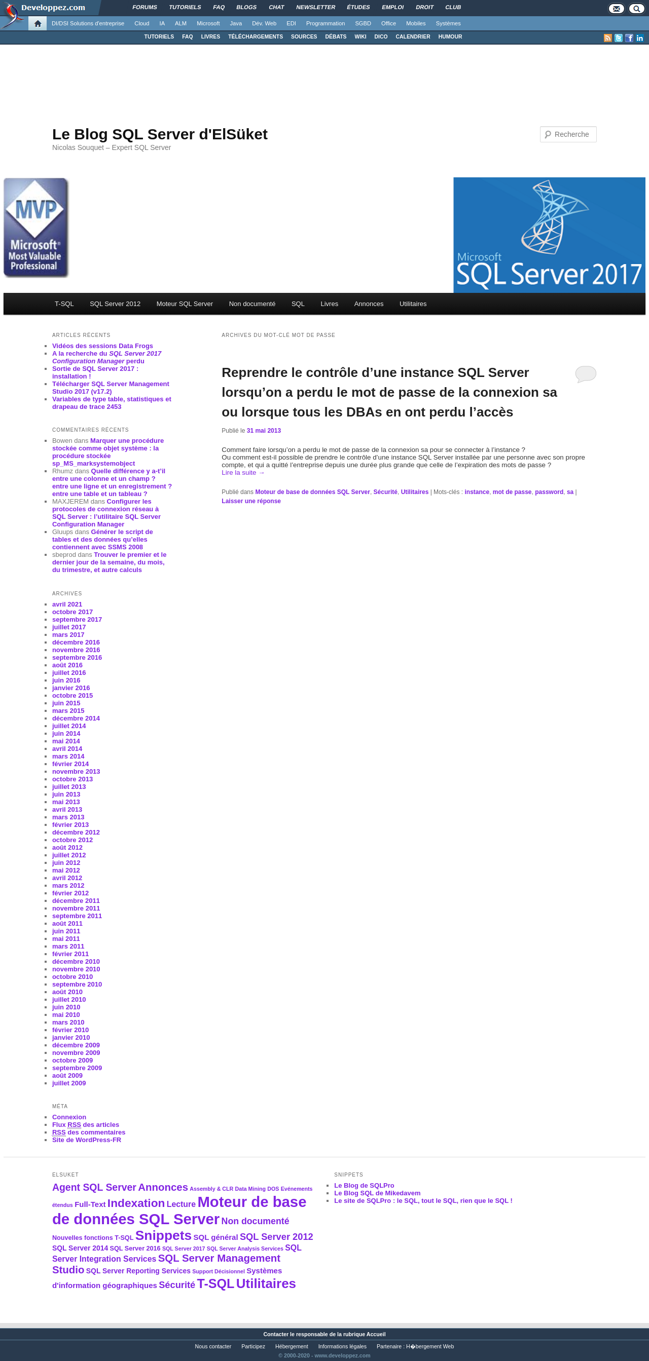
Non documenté (252, 304)
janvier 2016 (71, 688)
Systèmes (448, 23)
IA (162, 23)
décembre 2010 (76, 961)
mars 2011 (68, 946)
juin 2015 (66, 703)
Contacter (276, 1334)
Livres (329, 304)
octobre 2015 (72, 695)
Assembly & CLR (211, 1189)
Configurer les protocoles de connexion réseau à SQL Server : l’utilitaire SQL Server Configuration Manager (106, 513)
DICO (381, 37)
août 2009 (67, 1075)
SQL (298, 304)
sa (570, 492)
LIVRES (211, 37)
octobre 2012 (72, 840)
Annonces (369, 304)
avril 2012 (67, 878)
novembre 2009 (76, 1052)
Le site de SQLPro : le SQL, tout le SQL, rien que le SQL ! (423, 1200)
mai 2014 (66, 741)
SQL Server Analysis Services (245, 1248)
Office (388, 23)
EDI (291, 23)
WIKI (360, 37)
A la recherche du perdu (106, 357)
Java (236, 23)
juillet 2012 (69, 855)
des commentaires (89, 1132)
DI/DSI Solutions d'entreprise (88, 23)
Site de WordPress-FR (86, 1140)
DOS (273, 1189)
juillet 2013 (69, 786)
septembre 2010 (77, 984)
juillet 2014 (69, 726)
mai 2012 (66, 870)
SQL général (216, 1237)
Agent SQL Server (94, 1187)
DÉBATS (336, 37)
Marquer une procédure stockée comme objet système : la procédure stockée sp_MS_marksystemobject (108, 452)
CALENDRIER (413, 37)
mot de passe (512, 492)
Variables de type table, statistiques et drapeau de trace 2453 (111, 402)
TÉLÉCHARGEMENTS (255, 37)
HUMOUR (450, 37)
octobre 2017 (72, 612)
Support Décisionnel (218, 1271)
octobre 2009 (72, 1060)
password (549, 492)
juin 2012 (66, 862)
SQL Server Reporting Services (138, 1271)
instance (476, 492)
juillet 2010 (69, 999)
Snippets (163, 1235)
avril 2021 (67, 604)
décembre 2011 (76, 900)
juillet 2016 (69, 672)
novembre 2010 (76, 969)
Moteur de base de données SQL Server (312, 492)
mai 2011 (66, 938)
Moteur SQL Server (185, 304)
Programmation (325, 23)
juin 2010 (66, 1007)
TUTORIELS (159, 37)
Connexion (69, 1117)
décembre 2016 (76, 642)
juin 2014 (66, 733)
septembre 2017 (77, 619)
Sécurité (386, 492)
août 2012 (67, 847)
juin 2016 (66, 680)
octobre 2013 (72, 779)
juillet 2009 (69, 1083)
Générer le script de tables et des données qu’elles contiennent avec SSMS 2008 (102, 539)
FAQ (187, 37)
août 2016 (67, 665)
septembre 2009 (77, 1068)
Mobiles (416, 23)
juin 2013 (66, 794)
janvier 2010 (71, 1037)
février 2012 (70, 893)
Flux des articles (85, 1125)
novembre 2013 (76, 771)
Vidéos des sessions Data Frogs (102, 346)
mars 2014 (68, 756)
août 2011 (67, 923)
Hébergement (291, 1346)
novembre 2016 (76, 650)
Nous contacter (213, 1346)
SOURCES (304, 37)
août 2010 (67, 992)
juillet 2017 (69, 627)
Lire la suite (243, 472)
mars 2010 (68, 1022)
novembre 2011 (76, 908)
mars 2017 (68, 634)
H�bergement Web (430, 1346)
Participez (253, 1346)
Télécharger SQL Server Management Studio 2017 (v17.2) (110, 387)
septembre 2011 (77, 916)
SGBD (363, 23)
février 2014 (70, 764)
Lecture (181, 1204)
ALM (181, 23)
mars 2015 (68, 710)
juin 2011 (66, 931)
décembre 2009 (76, 1045)
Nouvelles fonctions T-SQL (92, 1237)
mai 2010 (66, 1014)
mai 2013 (66, 802)
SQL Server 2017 (183, 1248)
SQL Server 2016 (135, 1248)
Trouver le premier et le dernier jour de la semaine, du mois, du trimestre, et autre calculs (109, 562)
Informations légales (342, 1346)
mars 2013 (68, 817)
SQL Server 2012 (115, 304)
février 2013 (70, 824)
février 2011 (70, 954)
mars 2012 (68, 885)
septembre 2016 (77, 657)
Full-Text (90, 1204)
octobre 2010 (72, 976)
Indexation (136, 1202)
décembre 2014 (76, 718)
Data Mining (250, 1189)
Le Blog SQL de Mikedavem (377, 1193)
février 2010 (70, 1030)
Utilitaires (413, 304)
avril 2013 (67, 809)
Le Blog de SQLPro (364, 1185)
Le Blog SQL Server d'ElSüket (160, 134)
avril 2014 (67, 748)
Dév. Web (264, 23)
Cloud (141, 23)
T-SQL (64, 304)
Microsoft (208, 23)
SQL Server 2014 (80, 1248)
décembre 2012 (76, 832)
